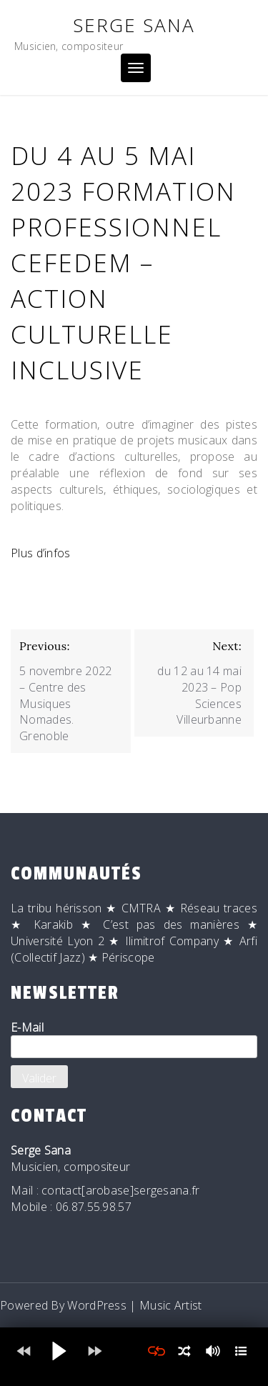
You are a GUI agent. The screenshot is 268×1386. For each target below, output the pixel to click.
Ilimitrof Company (172, 941)
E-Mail (134, 1038)
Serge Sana (134, 25)
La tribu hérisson (56, 908)
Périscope (128, 957)
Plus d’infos (41, 553)
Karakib (53, 924)
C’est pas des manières (171, 924)
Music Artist (170, 1305)
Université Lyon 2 (57, 941)
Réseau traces (218, 908)
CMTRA (141, 908)
